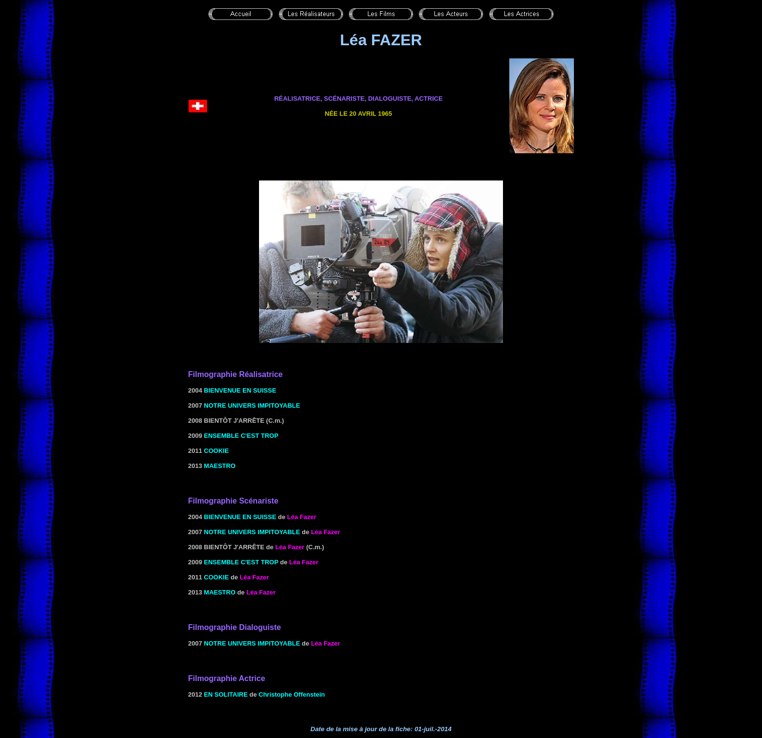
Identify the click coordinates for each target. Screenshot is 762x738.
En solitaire (226, 694)
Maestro (220, 465)
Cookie (216, 450)
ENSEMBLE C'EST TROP (241, 435)
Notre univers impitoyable (252, 405)
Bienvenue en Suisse (240, 390)
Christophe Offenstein (292, 694)
